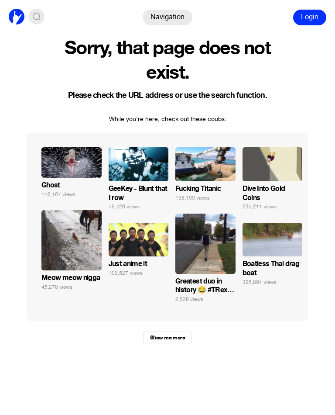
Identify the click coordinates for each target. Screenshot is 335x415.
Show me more (167, 337)
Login (309, 16)
